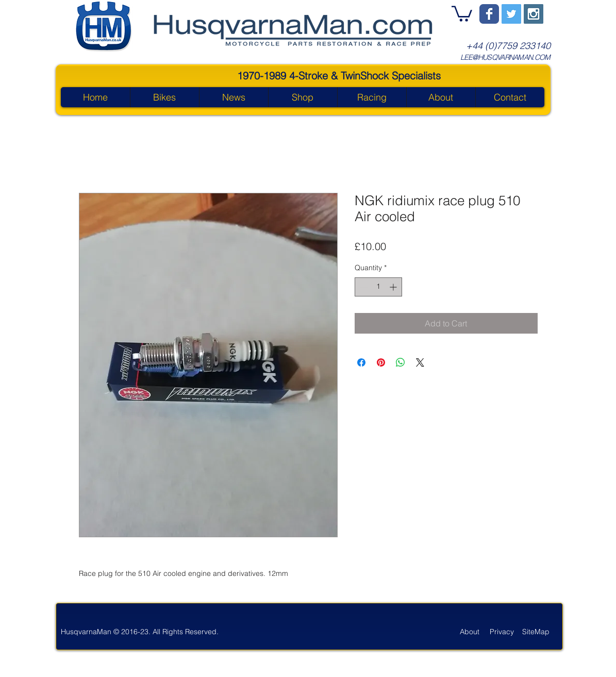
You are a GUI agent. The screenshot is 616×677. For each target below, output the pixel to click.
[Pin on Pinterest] (381, 362)
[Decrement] (362, 287)
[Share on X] (420, 362)
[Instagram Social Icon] (533, 14)
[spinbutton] (378, 287)
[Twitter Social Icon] (511, 14)
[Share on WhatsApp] (400, 362)
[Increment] (394, 287)
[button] (462, 13)
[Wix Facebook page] (489, 14)
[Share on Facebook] (361, 362)
